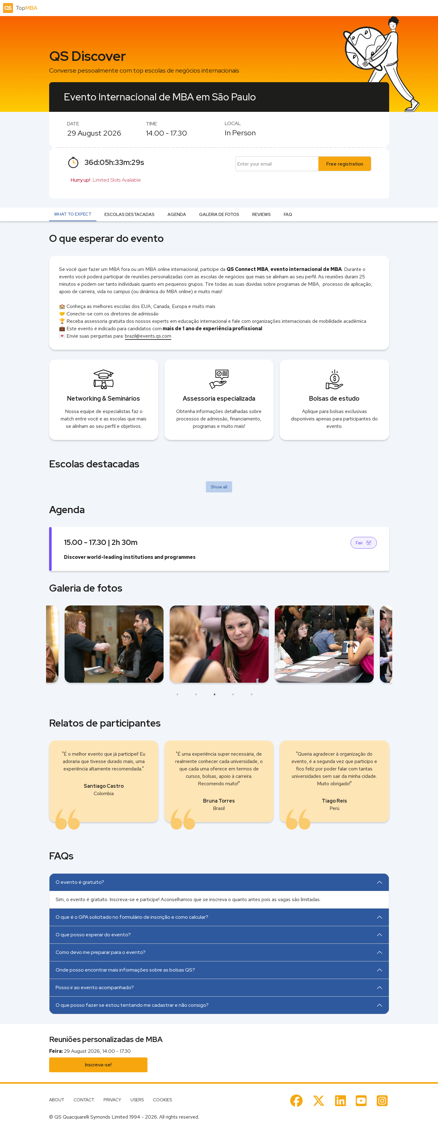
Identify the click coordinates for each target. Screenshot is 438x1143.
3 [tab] (214, 694)
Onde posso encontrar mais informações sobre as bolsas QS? (125, 970)
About (56, 1100)
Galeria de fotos (219, 214)
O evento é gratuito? (80, 882)
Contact (84, 1100)
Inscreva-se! (98, 1064)
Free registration (344, 164)
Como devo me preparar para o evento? (101, 952)
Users (137, 1100)
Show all (219, 487)
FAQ (288, 214)
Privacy (112, 1100)
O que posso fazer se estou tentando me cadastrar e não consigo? (132, 1005)
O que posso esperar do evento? (93, 934)
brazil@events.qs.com (148, 336)
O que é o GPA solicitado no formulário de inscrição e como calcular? (132, 917)
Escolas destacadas (129, 214)
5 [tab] (252, 694)
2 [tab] (196, 694)
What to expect (72, 214)
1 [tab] (177, 694)
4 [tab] (233, 694)
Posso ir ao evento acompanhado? (95, 987)
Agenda (177, 214)
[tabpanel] (219, 644)
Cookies (162, 1100)
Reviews (261, 214)
